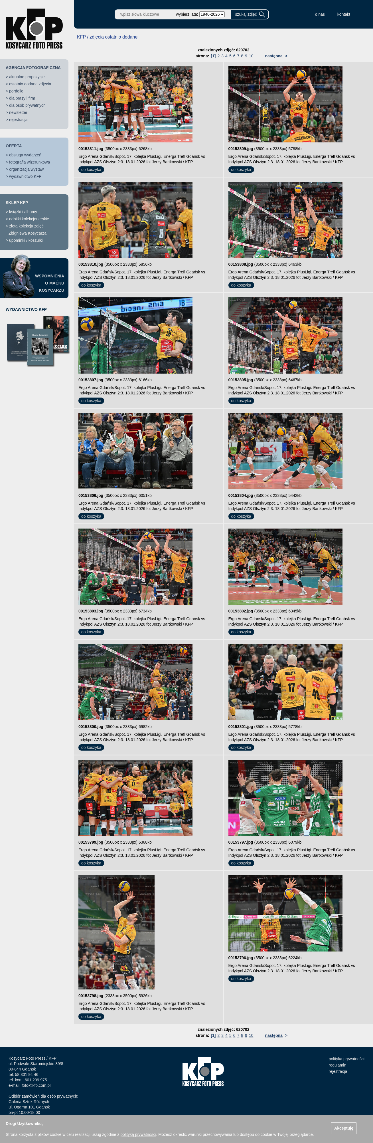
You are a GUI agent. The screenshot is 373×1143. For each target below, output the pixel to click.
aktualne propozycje (27, 76)
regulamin (337, 1065)
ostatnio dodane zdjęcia (30, 84)
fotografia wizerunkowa (29, 162)
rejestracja (18, 119)
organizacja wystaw (26, 169)
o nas (320, 14)
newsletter (18, 112)
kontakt (343, 14)
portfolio (16, 91)
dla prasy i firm (22, 98)
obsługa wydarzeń (25, 155)
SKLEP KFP (17, 202)
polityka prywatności (346, 1059)
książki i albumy (23, 211)
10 (251, 56)
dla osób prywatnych (27, 105)
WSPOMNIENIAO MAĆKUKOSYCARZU (49, 283)
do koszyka (91, 169)
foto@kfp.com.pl (36, 1085)
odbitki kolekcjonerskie (29, 219)
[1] (213, 56)
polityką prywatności (138, 1134)
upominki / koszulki (26, 240)
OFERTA (14, 146)
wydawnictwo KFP (25, 176)
